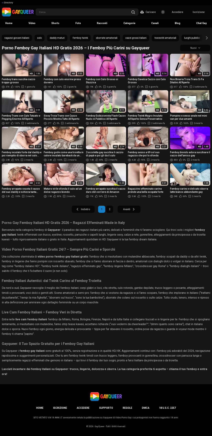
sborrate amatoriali (106, 37)
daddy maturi (57, 37)
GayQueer (99, 426)
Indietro (83, 209)
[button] (203, 38)
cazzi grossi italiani (135, 37)
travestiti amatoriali (165, 37)
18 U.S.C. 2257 (167, 407)
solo (39, 37)
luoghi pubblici (192, 37)
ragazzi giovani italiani (16, 37)
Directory (7, 2)
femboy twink (80, 37)
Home (39, 407)
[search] (133, 12)
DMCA (145, 407)
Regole (127, 407)
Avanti (129, 209)
